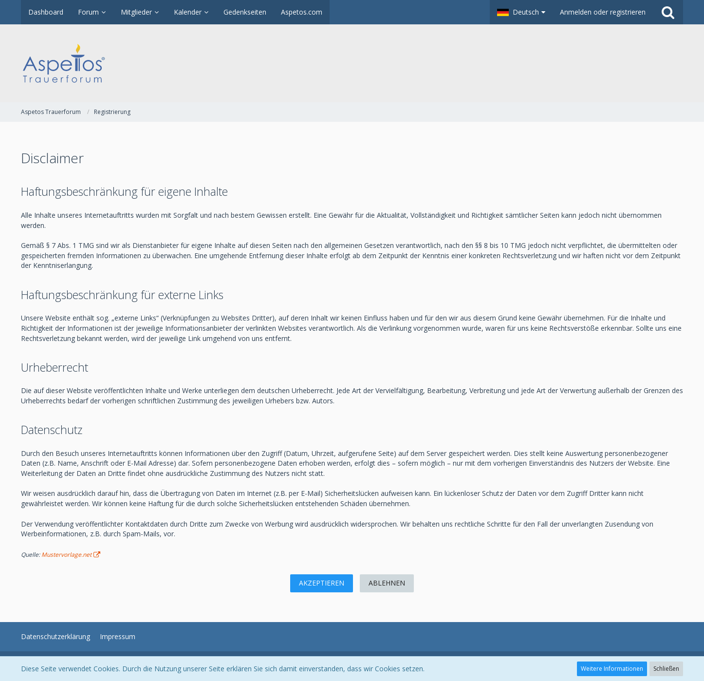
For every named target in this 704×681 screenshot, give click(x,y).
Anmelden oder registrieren (603, 12)
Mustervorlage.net (66, 554)
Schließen (666, 668)
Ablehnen (387, 582)
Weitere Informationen (612, 668)
